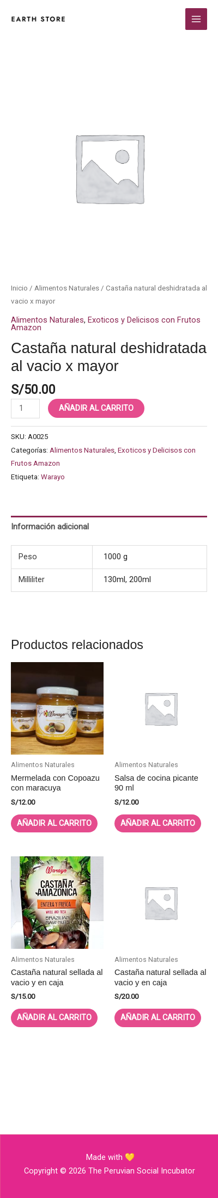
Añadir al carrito (96, 408)
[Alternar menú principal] (196, 19)
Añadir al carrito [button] (54, 823)
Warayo (53, 477)
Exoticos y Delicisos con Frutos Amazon (106, 324)
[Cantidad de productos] (25, 408)
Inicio (19, 288)
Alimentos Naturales (66, 288)
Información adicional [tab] (50, 527)
